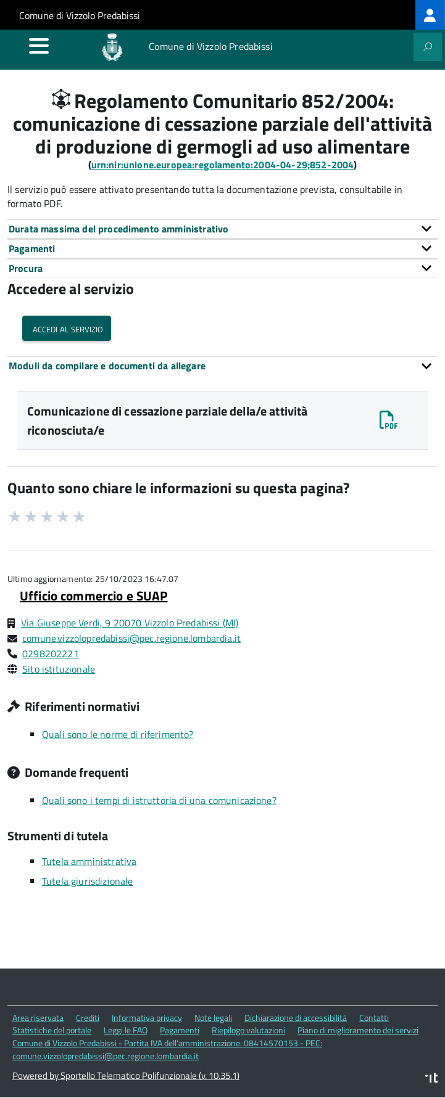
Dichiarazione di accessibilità (295, 1017)
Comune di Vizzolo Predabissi (79, 15)
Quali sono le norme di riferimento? (118, 734)
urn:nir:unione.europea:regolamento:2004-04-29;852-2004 (222, 164)
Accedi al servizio (66, 328)
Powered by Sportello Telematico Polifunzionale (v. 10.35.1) (125, 1075)
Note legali (213, 1017)
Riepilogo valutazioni (248, 1029)
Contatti (374, 1017)
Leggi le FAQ (126, 1029)
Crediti (87, 1017)
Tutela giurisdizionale (87, 881)
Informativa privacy (147, 1017)
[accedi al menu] (39, 45)
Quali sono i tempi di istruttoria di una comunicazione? (159, 800)
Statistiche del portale (51, 1029)
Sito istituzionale (58, 669)
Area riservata (38, 1017)
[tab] (222, 228)
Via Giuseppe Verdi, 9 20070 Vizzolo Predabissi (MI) (129, 622)
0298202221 (50, 653)
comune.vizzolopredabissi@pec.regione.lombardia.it (131, 638)
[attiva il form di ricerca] (428, 47)
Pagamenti (179, 1029)
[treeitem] (430, 15)
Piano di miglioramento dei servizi (357, 1029)
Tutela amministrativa (89, 861)
